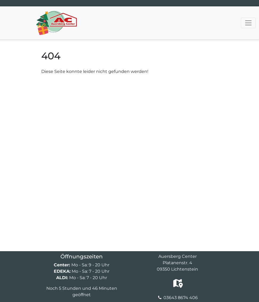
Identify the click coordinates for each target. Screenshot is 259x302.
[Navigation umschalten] (248, 23)
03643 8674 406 (180, 297)
